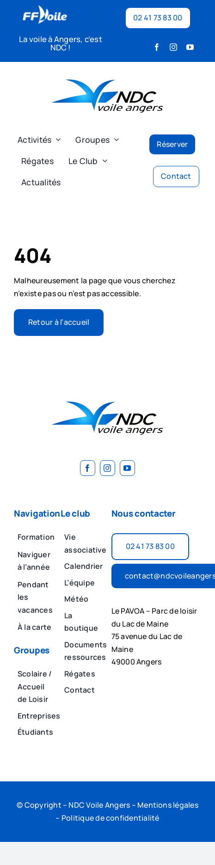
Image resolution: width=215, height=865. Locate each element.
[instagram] (173, 47)
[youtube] (190, 47)
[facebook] (156, 47)
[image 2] (108, 73)
